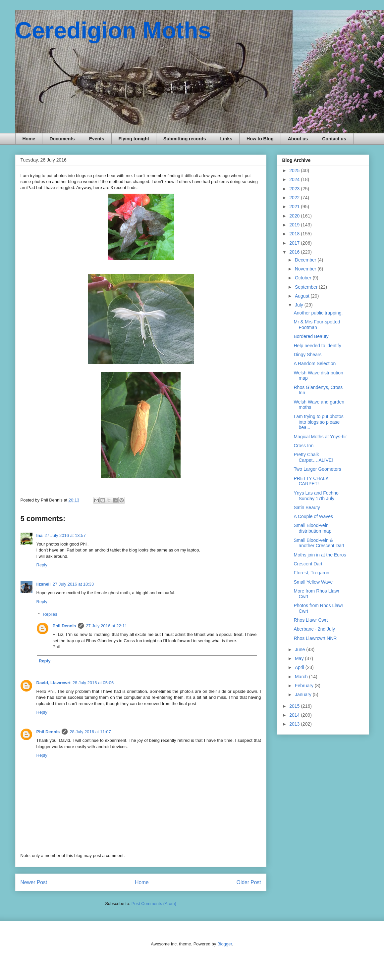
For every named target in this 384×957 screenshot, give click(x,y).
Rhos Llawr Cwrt (311, 620)
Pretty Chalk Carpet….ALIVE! (313, 457)
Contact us (334, 138)
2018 (295, 233)
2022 (295, 197)
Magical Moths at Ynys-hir (320, 436)
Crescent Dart (308, 563)
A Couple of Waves (313, 516)
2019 (295, 224)
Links (226, 138)
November (306, 268)
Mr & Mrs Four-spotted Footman (317, 324)
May (300, 658)
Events (96, 138)
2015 (295, 706)
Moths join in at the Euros (320, 554)
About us (298, 138)
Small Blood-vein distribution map (312, 528)
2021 (295, 206)
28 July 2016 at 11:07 (90, 731)
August (302, 296)
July (299, 305)
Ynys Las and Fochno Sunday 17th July (316, 495)
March (302, 676)
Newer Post (34, 882)
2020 (295, 215)
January (304, 694)
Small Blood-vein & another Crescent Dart (319, 543)
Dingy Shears (307, 354)
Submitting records (184, 138)
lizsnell (43, 584)
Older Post (249, 882)
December (306, 260)
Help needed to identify (317, 345)
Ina (39, 535)
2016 (295, 252)
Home (29, 138)
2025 (295, 170)
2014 (295, 715)
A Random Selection (315, 363)
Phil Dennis (64, 625)
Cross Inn (303, 445)
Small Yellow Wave (313, 582)
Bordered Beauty (311, 336)
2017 (295, 243)
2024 (295, 179)
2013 (295, 724)
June (300, 649)
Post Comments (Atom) (154, 903)
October (304, 277)
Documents (62, 138)
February (305, 685)
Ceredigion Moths (113, 30)
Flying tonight (134, 138)
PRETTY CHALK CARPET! (311, 481)
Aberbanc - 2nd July (314, 629)
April (300, 667)
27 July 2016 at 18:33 (73, 584)
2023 (295, 188)
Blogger (224, 943)
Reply (41, 564)
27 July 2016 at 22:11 (106, 625)
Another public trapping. (318, 312)
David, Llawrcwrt (53, 682)
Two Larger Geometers (317, 469)
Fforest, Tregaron (311, 572)
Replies (50, 614)
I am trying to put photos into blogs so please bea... (318, 422)
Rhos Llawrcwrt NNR (315, 638)
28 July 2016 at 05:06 (93, 682)
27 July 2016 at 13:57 (64, 535)
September (307, 287)
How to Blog (260, 138)
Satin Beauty (307, 507)
